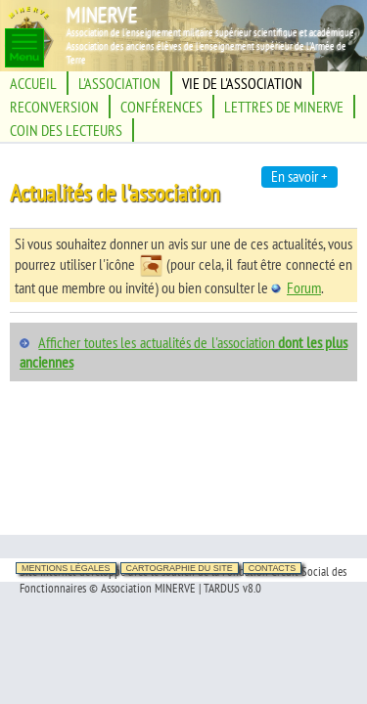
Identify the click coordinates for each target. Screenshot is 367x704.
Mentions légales (66, 568)
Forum (296, 287)
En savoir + (299, 176)
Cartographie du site (179, 568)
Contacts (273, 568)
